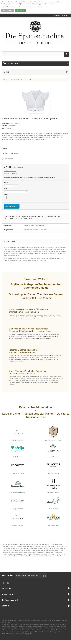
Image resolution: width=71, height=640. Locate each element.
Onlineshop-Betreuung (49, 632)
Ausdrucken (9, 159)
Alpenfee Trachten (17, 440)
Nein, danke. (8, 11)
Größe (6, 189)
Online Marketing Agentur (24, 633)
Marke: (4, 128)
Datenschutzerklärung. (35, 7)
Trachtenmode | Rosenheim (38, 620)
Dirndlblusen (62, 626)
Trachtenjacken (36, 626)
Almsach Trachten (53, 457)
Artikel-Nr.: (5, 123)
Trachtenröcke (19, 628)
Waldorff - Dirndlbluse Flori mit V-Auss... (23, 80)
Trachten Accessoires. (44, 338)
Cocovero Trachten (18, 473)
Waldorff (9, 128)
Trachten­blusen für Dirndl (21, 338)
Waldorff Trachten (17, 525)
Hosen (32, 338)
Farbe (6, 194)
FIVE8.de (12, 633)
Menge (6, 182)
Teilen (5, 153)
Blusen (8, 80)
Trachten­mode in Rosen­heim (20, 359)
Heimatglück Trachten (53, 492)
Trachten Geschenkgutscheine (55, 628)
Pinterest (15, 153)
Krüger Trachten (18, 509)
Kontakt (57, 15)
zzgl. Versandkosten (10, 171)
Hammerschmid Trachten (17, 492)
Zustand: (4, 125)
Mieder (40, 336)
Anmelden (65, 15)
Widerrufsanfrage (12, 177)
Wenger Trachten (53, 525)
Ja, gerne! (20, 11)
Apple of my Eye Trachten (53, 440)
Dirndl (25, 336)
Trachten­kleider (32, 336)
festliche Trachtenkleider (35, 628)
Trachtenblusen (50, 626)
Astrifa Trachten (18, 457)
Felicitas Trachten (53, 473)
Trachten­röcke (47, 336)
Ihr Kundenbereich (10, 600)
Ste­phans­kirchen (35, 359)
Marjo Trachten (53, 509)
